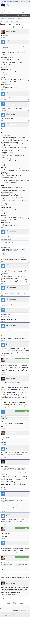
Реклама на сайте (15, 616)
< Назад (8, 27)
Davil (7, 343)
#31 (28, 227)
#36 (28, 321)
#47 (28, 538)
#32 (28, 261)
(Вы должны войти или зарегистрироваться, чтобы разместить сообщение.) (15, 599)
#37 (28, 340)
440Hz (7, 411)
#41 (28, 428)
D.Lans (7, 40)
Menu (3, 15)
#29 (28, 110)
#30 (28, 120)
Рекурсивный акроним (6, 1)
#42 (28, 444)
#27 (28, 89)
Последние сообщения (16, 18)
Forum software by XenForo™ (7, 609)
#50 (28, 596)
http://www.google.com (7, 242)
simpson (8, 92)
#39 (28, 374)
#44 (28, 489)
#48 (28, 553)
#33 (28, 283)
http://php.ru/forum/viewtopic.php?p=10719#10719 (14, 293)
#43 (28, 457)
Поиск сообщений (5, 18)
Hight (7, 358)
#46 (28, 524)
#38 (28, 355)
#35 (28, 305)
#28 (28, 99)
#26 (28, 37)
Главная (3, 616)
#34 (28, 295)
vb (6, 377)
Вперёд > (21, 27)
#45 (28, 511)
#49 (28, 579)
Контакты (23, 616)
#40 (28, 407)
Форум (7, 616)
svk (6, 431)
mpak (7, 541)
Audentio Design (25, 610)
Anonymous (9, 514)
